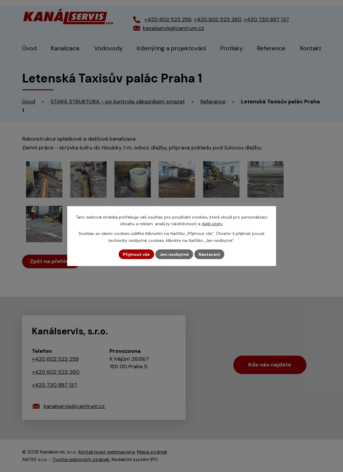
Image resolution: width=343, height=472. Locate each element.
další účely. (212, 223)
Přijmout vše (136, 254)
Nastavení (209, 254)
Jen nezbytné (174, 254)
